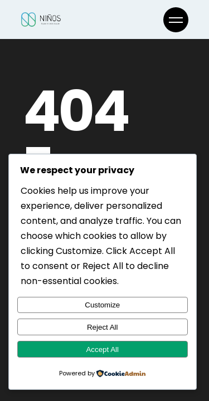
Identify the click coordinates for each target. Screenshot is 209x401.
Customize (102, 305)
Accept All (102, 349)
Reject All (102, 327)
